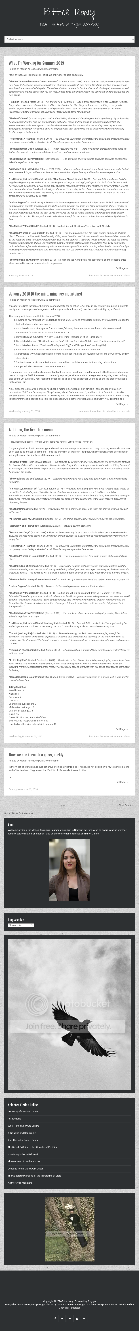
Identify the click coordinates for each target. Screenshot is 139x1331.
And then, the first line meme (31, 429)
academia (84, 411)
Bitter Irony (69, 13)
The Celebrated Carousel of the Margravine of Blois (34, 1175)
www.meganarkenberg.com (44, 353)
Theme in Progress (26, 1304)
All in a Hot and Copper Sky (22, 1133)
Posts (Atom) (26, 813)
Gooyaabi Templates (69, 1307)
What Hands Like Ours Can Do (23, 1125)
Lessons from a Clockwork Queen (25, 1168)
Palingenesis (14, 1118)
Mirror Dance (92, 833)
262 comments (52, 299)
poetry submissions (54, 366)
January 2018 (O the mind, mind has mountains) (45, 294)
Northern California (84, 830)
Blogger (92, 1301)
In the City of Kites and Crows (23, 1111)
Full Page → (122, 268)
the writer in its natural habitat (115, 275)
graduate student (62, 830)
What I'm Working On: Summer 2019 (36, 63)
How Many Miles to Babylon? (23, 1154)
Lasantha (61, 1304)
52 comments (51, 69)
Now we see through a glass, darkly (36, 754)
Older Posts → (126, 805)
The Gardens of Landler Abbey (24, 1161)
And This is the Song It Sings (23, 1140)
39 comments (51, 760)
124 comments (52, 435)
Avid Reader (93, 349)
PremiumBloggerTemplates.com (85, 1304)
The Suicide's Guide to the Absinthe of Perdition (33, 1147)
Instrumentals (110, 1304)
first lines (94, 275)
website (126, 411)
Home (62, 805)
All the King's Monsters (20, 1182)
